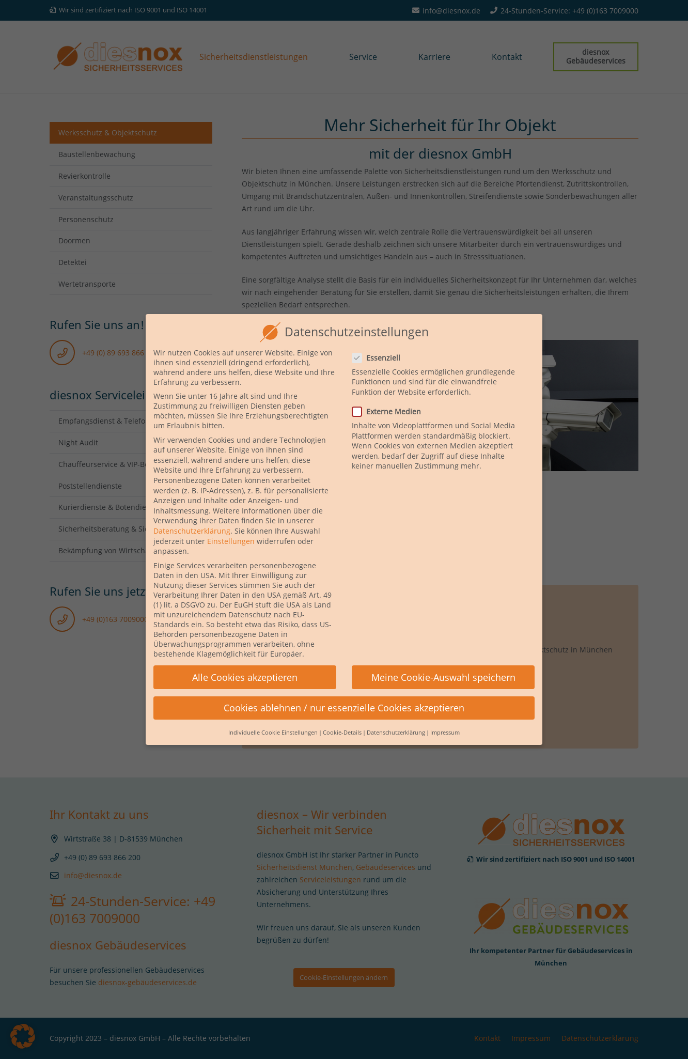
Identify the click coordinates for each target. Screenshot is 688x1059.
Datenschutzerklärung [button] (396, 718)
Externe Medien (390, 397)
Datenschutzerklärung (191, 516)
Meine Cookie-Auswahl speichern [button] (443, 662)
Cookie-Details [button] (342, 718)
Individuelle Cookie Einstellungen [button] (273, 718)
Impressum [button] (445, 718)
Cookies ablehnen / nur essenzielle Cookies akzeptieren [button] (344, 693)
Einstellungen (231, 526)
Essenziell (380, 343)
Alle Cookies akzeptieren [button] (245, 662)
